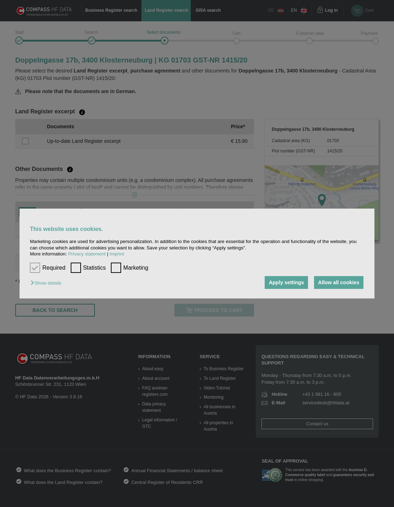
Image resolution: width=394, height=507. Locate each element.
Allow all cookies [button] (338, 282)
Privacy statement (87, 254)
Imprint (116, 254)
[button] (47, 283)
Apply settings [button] (286, 282)
